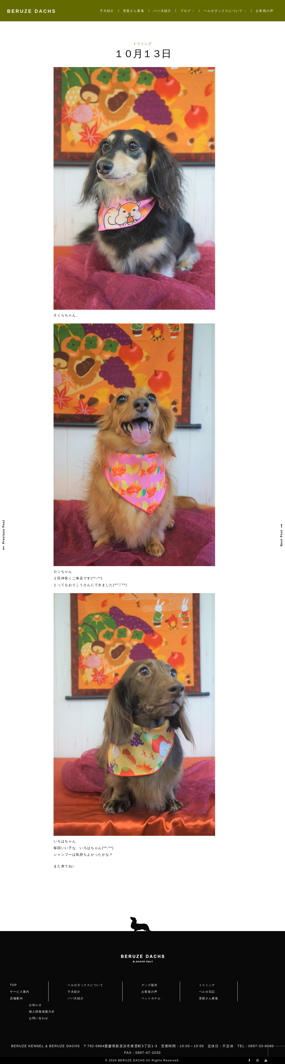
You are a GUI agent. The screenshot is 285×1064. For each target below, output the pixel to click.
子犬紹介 (107, 10)
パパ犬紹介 (162, 10)
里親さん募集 (133, 10)
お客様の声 (264, 10)
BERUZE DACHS (31, 11)
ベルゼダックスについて (223, 10)
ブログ (185, 10)
